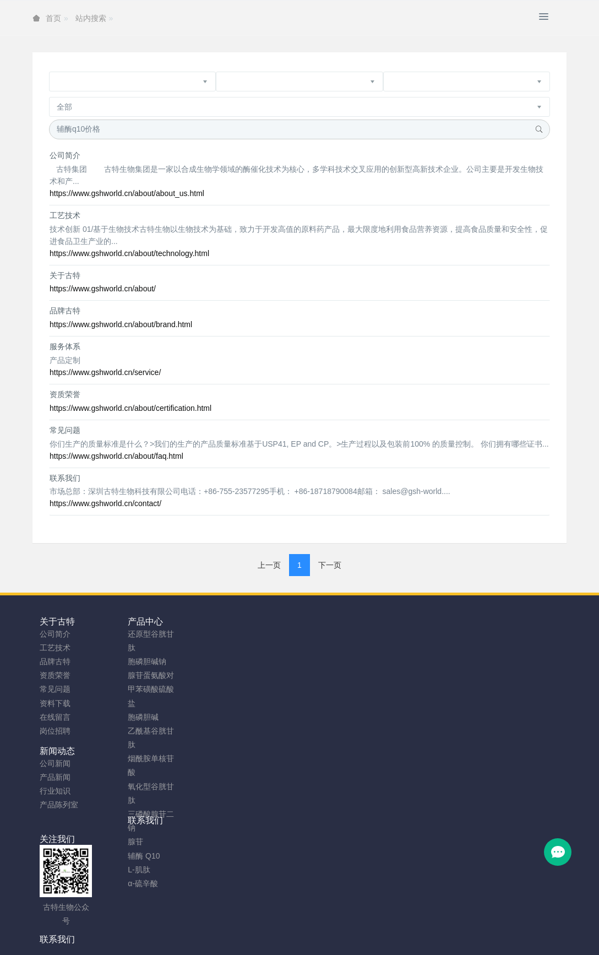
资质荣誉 (65, 394)
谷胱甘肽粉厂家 (165, 942)
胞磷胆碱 (121, 717)
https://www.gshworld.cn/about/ (103, 288)
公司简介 (65, 155)
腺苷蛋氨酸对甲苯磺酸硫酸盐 (129, 689)
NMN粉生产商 (223, 942)
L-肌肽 (117, 869)
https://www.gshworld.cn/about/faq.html (116, 456)
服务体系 (65, 346)
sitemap (227, 928)
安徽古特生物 (210, 914)
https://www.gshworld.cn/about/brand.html (121, 324)
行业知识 (188, 661)
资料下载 (55, 703)
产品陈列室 (192, 675)
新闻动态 (191, 621)
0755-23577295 (486, 644)
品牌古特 (65, 310)
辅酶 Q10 (122, 855)
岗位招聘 (55, 730)
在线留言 (55, 717)
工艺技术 (65, 215)
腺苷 (114, 841)
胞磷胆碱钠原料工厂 (290, 942)
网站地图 (262, 928)
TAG (292, 928)
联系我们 (65, 478)
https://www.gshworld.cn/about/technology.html (129, 253)
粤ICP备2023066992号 (345, 928)
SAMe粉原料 (439, 942)
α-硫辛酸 (121, 883)
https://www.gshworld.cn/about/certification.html (130, 408)
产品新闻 (188, 647)
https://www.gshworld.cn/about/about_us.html (127, 193)
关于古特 (65, 275)
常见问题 (65, 430)
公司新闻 (188, 634)
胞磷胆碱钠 (125, 661)
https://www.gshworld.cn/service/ (105, 372)
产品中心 (123, 621)
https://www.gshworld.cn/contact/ (105, 503)
